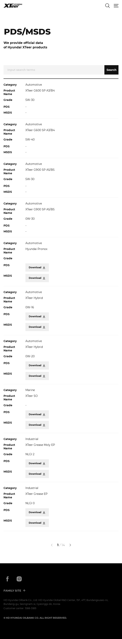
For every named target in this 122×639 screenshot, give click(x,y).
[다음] (70, 545)
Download (37, 267)
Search (112, 70)
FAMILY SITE (12, 590)
